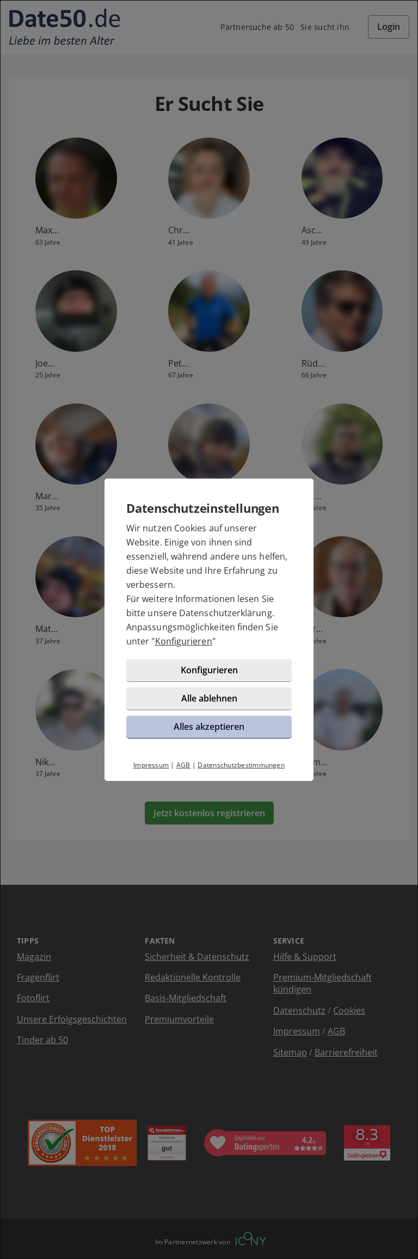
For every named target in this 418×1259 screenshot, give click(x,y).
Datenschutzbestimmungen (241, 765)
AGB (183, 765)
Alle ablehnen (209, 698)
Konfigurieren (183, 641)
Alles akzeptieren (209, 727)
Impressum (151, 765)
